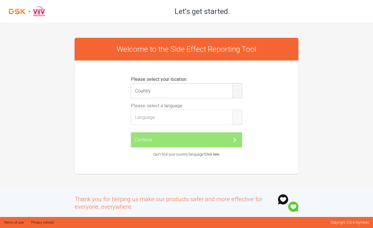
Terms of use (14, 222)
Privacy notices (42, 222)
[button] (186, 139)
